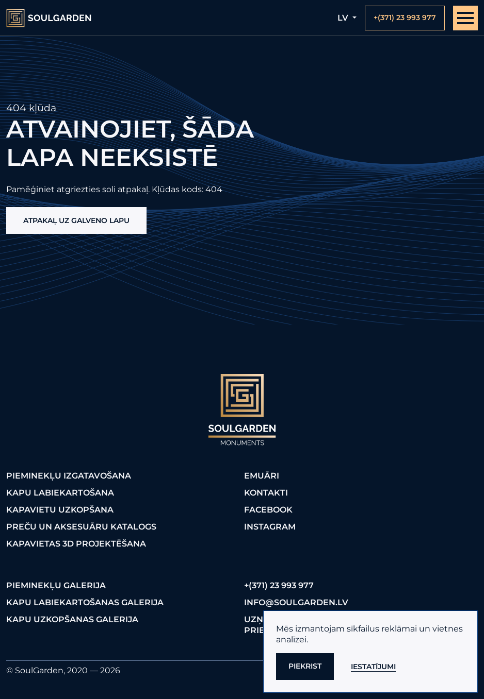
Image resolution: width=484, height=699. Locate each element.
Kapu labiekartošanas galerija (85, 602)
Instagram (270, 527)
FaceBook (268, 510)
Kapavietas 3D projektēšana (76, 544)
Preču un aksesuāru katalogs (81, 527)
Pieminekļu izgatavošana (68, 476)
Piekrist (304, 666)
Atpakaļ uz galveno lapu (76, 220)
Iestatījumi (373, 666)
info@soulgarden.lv (296, 602)
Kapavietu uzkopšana (60, 510)
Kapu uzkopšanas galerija (72, 619)
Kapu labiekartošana (60, 493)
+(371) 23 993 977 (279, 585)
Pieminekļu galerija (56, 585)
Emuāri (261, 476)
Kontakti (266, 493)
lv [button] (343, 18)
